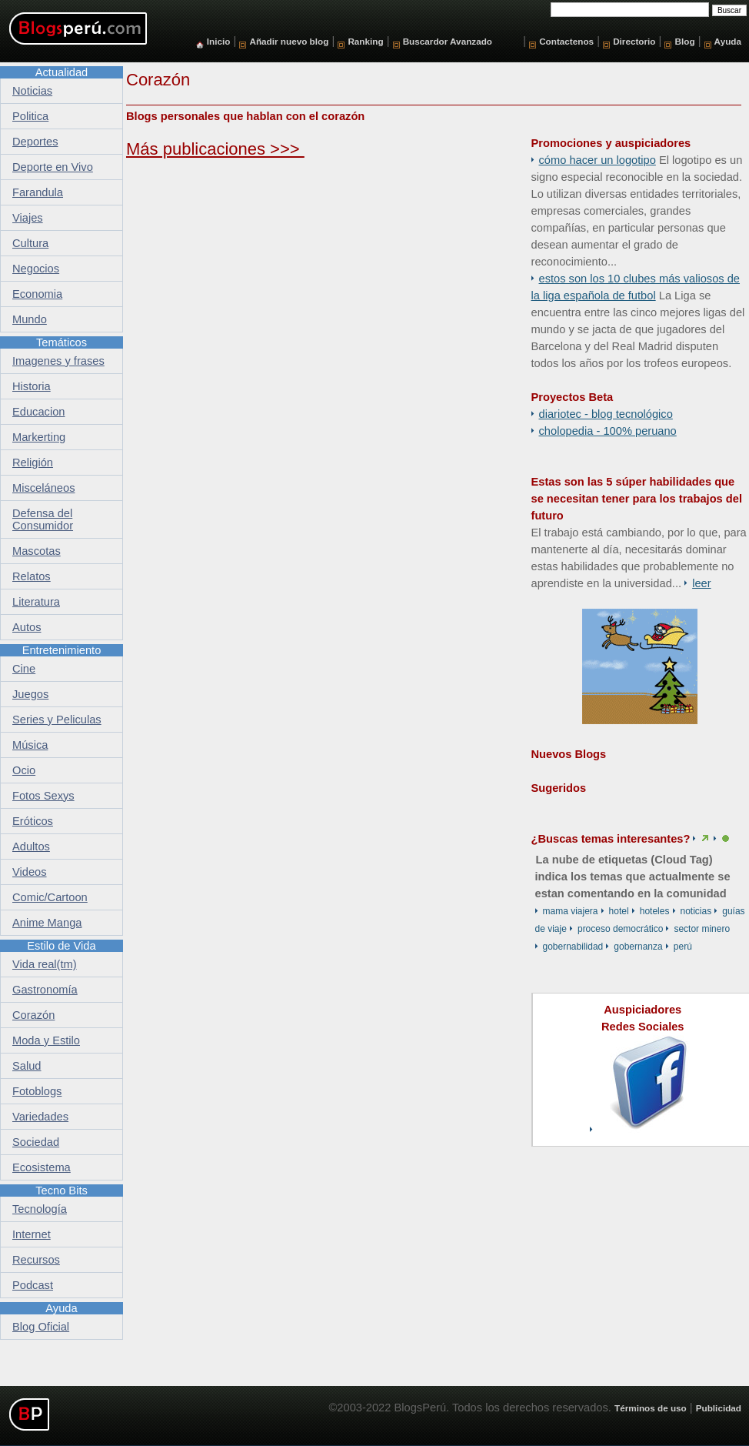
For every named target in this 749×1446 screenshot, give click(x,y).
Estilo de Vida (61, 946)
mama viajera (570, 911)
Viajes (27, 218)
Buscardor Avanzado (447, 41)
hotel (619, 911)
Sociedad (35, 1142)
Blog (685, 41)
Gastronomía (45, 989)
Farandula (37, 192)
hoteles (655, 911)
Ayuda (727, 41)
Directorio (634, 41)
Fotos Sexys (43, 796)
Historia (31, 386)
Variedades (40, 1116)
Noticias (696, 911)
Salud (27, 1066)
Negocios (35, 268)
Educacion (38, 412)
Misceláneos (43, 488)
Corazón (33, 1015)
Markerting (38, 437)
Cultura (30, 243)
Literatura (36, 602)
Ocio (23, 770)
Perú (683, 946)
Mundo (29, 319)
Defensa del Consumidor (42, 519)
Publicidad (718, 1408)
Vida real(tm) (44, 964)
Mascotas (36, 551)
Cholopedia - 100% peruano (608, 431)
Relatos (31, 576)
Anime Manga (47, 923)
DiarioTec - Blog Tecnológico (606, 414)
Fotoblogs (37, 1091)
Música (30, 745)
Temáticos (61, 342)
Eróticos (32, 821)
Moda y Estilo (46, 1040)
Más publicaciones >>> (215, 149)
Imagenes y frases (58, 361)
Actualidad (61, 72)
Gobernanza (638, 946)
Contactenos (566, 41)
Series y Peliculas (57, 719)
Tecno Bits (61, 1190)
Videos (29, 872)
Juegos (30, 694)
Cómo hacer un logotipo (597, 160)
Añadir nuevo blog (288, 41)
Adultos (31, 846)
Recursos (36, 1260)
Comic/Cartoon (50, 897)
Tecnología (39, 1209)
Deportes (35, 141)
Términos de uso (650, 1408)
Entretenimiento (62, 650)
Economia (37, 294)
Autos (26, 627)
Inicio (219, 41)
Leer (701, 583)
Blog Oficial (40, 1327)
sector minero (702, 928)
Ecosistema (41, 1167)
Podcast (32, 1285)
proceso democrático (620, 928)
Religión (32, 462)
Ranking (365, 41)
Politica (30, 116)
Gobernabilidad (573, 946)
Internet (31, 1234)
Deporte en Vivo (52, 167)
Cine (23, 669)
